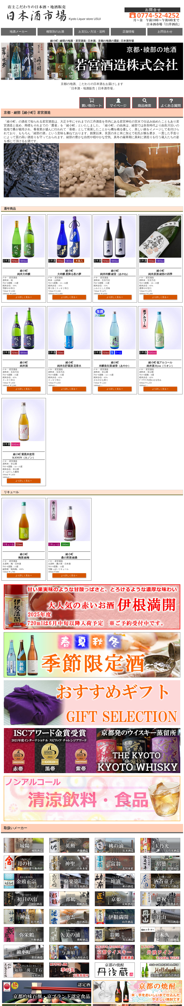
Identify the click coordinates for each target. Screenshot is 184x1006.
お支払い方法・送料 (91, 31)
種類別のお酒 (55, 31)
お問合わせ (165, 31)
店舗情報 (128, 31)
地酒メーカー (19, 31)
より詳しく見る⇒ (23, 297)
